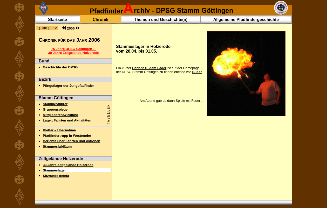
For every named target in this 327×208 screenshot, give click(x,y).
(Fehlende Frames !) (46, 28)
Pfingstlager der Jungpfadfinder (68, 86)
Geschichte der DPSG (60, 67)
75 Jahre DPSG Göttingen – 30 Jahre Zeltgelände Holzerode (73, 51)
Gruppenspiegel (56, 109)
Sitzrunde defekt (56, 176)
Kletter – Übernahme (59, 130)
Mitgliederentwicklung (60, 115)
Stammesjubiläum (57, 146)
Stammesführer (55, 104)
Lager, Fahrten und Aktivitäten (67, 120)
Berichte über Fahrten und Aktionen (71, 141)
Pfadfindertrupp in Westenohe (67, 136)
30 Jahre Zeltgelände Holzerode (68, 165)
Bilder (197, 72)
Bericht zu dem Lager (149, 68)
